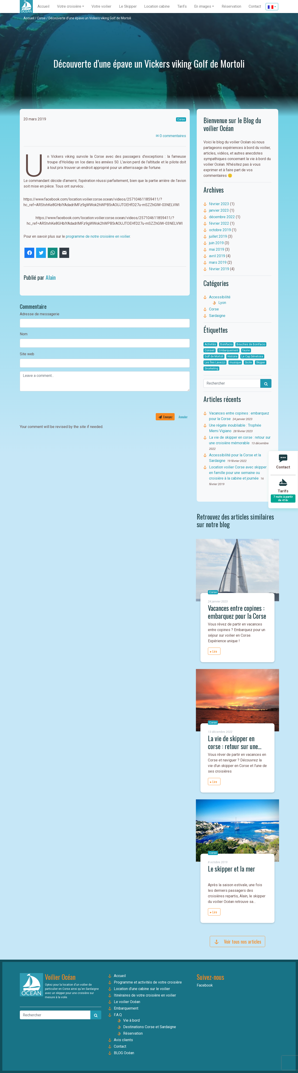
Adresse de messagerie (39, 314)
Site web (27, 354)
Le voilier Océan (127, 1002)
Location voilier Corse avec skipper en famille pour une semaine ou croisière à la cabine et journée (238, 473)
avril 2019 (217, 256)
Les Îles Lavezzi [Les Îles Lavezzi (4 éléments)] (215, 362)
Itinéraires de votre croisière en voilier (145, 995)
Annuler (183, 416)
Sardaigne (217, 315)
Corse (41, 18)
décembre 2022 (222, 217)
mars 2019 (218, 262)
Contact (120, 1046)
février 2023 (219, 204)
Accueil (29, 18)
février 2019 (219, 269)
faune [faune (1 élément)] (246, 350)
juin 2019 (216, 243)
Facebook (205, 985)
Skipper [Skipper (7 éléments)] (260, 362)
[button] (70, 6)
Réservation (133, 1033)
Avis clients (123, 1040)
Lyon (222, 302)
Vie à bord (131, 1020)
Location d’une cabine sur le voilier (142, 989)
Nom (23, 334)
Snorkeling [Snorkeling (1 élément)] (211, 368)
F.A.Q (118, 1015)
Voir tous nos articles (237, 941)
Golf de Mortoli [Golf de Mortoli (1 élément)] (214, 356)
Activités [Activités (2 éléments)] (210, 344)
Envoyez (165, 416)
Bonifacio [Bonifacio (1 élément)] (226, 344)
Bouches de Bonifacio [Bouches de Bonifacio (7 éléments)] (251, 344)
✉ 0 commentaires (171, 136)
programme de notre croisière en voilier (98, 236)
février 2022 (219, 223)
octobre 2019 (220, 230)
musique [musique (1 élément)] (235, 362)
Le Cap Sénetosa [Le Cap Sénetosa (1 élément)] (252, 356)
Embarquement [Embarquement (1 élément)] (228, 350)
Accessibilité (219, 297)
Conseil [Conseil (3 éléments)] (209, 350)
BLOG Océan (124, 1053)
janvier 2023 (219, 210)
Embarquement (126, 1008)
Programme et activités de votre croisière (148, 982)
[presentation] (55, 404)
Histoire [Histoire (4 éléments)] (232, 356)
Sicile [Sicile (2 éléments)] (248, 362)
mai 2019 (216, 249)
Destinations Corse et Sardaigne (149, 1027)
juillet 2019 (218, 236)
